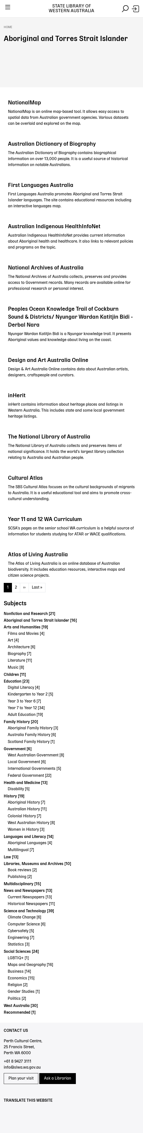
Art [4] (13, 640)
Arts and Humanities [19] (26, 627)
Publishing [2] (20, 877)
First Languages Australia (40, 185)
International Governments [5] (34, 769)
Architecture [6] (21, 647)
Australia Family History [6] (32, 735)
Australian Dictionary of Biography (52, 144)
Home (8, 27)
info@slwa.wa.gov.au (22, 1067)
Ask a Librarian (57, 1078)
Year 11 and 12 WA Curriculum (45, 519)
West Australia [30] (21, 1006)
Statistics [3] (19, 944)
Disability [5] (19, 789)
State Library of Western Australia (71, 8)
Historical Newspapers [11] (31, 904)
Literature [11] (20, 660)
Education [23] (16, 681)
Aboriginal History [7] (26, 802)
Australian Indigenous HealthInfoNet (54, 226)
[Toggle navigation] (7, 8)
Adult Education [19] (25, 715)
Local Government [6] (27, 762)
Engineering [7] (21, 938)
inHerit (17, 395)
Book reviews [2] (22, 870)
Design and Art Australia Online (48, 360)
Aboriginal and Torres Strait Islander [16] (40, 620)
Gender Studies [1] (24, 992)
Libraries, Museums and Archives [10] (37, 864)
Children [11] (15, 675)
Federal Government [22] (29, 776)
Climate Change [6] (24, 917)
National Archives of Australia (46, 267)
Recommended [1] (20, 1012)
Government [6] (18, 749)
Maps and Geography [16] (30, 965)
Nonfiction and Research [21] (29, 614)
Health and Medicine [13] (26, 783)
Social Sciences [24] (21, 952)
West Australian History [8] (31, 823)
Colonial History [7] (24, 816)
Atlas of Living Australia (38, 554)
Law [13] (11, 857)
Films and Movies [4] (26, 634)
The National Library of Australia (49, 437)
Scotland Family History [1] (31, 742)
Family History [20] (21, 722)
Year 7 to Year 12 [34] (26, 708)
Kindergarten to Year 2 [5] (30, 694)
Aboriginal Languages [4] (30, 843)
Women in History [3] (26, 829)
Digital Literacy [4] (24, 688)
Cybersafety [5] (21, 931)
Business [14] (19, 971)
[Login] (135, 8)
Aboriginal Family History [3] (33, 728)
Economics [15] (21, 978)
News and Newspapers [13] (28, 891)
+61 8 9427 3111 (17, 1061)
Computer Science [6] (27, 924)
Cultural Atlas (25, 478)
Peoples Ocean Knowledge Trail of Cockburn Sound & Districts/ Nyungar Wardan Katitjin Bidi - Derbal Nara (70, 317)
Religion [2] (18, 985)
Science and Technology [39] (29, 911)
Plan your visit (21, 1078)
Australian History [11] (27, 809)
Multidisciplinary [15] (22, 884)
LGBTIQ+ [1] (18, 958)
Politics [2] (17, 999)
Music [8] (16, 667)
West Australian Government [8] (36, 755)
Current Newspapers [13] (30, 897)
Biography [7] (19, 654)
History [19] (14, 796)
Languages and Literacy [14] (28, 837)
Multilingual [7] (21, 850)
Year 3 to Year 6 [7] (24, 701)
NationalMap (24, 102)
